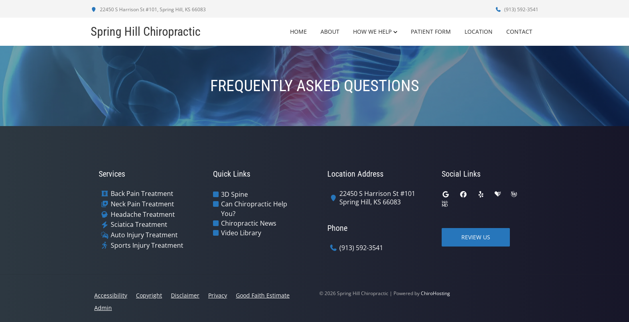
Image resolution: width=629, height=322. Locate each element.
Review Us (475, 237)
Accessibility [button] (110, 295)
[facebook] (463, 194)
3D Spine (234, 194)
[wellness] (514, 194)
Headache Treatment (143, 214)
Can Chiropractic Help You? (254, 209)
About (330, 31)
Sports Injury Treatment (147, 245)
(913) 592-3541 (516, 9)
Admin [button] (103, 308)
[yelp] (481, 194)
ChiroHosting (435, 293)
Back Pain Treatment (142, 194)
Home (298, 31)
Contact (519, 31)
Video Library (241, 232)
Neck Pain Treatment (142, 204)
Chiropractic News (248, 223)
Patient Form (431, 31)
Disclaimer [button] (185, 295)
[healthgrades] (498, 194)
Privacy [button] (217, 295)
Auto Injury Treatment (144, 235)
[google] (446, 194)
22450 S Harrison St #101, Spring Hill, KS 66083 (148, 9)
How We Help (372, 31)
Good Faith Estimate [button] (263, 295)
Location (479, 31)
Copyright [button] (149, 295)
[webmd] (445, 204)
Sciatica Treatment (139, 224)
